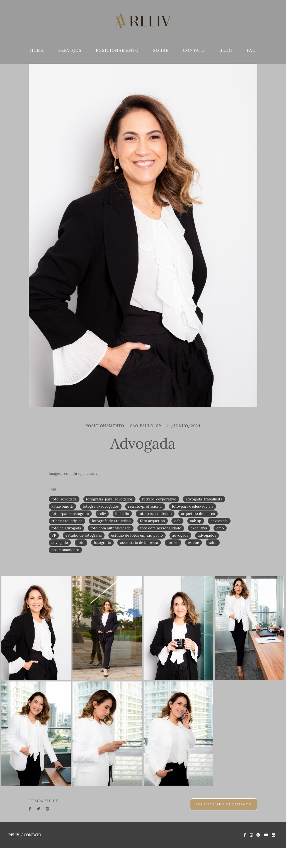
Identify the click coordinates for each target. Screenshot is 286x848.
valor (213, 542)
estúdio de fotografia (84, 535)
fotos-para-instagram (70, 513)
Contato (32, 835)
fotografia (102, 542)
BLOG (225, 50)
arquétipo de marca (198, 513)
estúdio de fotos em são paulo (137, 535)
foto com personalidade (160, 528)
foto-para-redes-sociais (192, 506)
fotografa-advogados (101, 506)
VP (54, 535)
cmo (220, 528)
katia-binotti (63, 506)
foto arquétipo (152, 521)
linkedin (122, 513)
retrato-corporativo (159, 499)
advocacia (218, 521)
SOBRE (161, 50)
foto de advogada (66, 528)
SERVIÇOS (69, 50)
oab (177, 521)
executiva (199, 528)
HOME (37, 50)
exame (193, 542)
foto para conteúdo (155, 513)
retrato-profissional (145, 506)
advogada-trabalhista (204, 499)
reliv (102, 513)
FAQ (251, 50)
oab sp (195, 521)
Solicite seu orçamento (224, 804)
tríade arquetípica (67, 521)
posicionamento (65, 550)
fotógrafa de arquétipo (111, 521)
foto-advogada (64, 499)
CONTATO (194, 50)
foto (80, 542)
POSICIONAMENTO (117, 50)
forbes (173, 542)
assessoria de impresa (139, 542)
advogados (207, 535)
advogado (60, 542)
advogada (180, 535)
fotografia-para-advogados (109, 499)
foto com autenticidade (111, 528)
